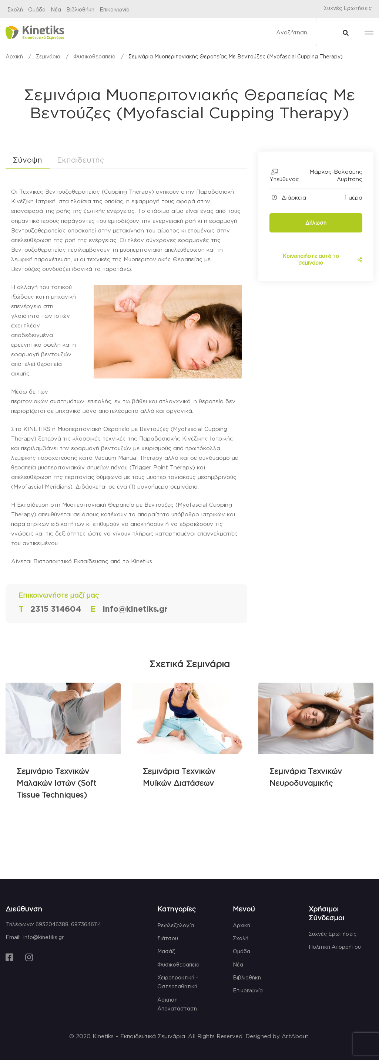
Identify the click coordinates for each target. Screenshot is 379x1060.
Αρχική (14, 56)
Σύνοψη (27, 160)
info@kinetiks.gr (43, 937)
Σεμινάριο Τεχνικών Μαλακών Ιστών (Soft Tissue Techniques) (56, 783)
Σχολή (15, 9)
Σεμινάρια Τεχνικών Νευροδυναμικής (305, 777)
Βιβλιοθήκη (80, 9)
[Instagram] (29, 957)
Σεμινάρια (48, 56)
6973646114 (86, 924)
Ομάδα (37, 9)
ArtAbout (295, 1036)
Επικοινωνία (115, 9)
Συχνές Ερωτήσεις (348, 8)
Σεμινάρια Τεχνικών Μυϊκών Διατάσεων (179, 777)
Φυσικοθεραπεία (94, 56)
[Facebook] (9, 957)
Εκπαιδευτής (80, 160)
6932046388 (52, 924)
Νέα (56, 9)
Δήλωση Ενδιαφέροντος (316, 226)
